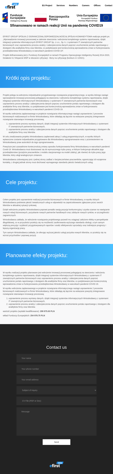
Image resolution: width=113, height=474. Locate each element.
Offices (97, 5)
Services (61, 5)
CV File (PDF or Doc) (31, 401)
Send (56, 442)
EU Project (47, 5)
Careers (85, 5)
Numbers (73, 5)
